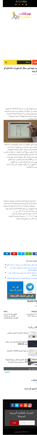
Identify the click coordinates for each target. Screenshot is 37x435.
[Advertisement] (18, 38)
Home (33, 62)
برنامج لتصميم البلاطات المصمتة (14, 351)
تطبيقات (31, 74)
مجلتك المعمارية (14, 432)
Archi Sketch (27, 216)
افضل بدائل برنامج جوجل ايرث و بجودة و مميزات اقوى (19, 265)
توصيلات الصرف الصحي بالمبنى (14, 333)
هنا (12, 211)
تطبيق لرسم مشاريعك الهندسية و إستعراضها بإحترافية (19, 278)
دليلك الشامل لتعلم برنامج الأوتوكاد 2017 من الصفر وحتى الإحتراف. (13, 360)
